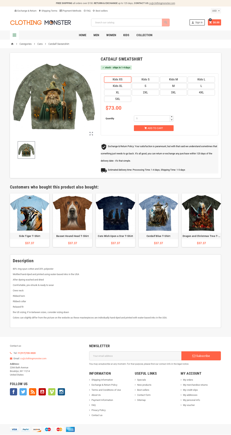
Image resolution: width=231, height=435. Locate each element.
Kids (126, 35)
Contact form (144, 395)
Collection (144, 35)
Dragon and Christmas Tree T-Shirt (203, 236)
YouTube (42, 392)
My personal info (191, 400)
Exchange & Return (25, 10)
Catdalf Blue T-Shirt (158, 236)
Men (96, 35)
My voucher (189, 405)
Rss (32, 392)
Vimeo (51, 392)
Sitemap (141, 400)
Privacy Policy (98, 410)
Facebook (13, 392)
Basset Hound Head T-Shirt (72, 236)
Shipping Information (102, 380)
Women (111, 35)
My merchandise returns (195, 385)
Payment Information (102, 400)
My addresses (190, 395)
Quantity (110, 118)
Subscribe (201, 356)
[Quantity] (152, 118)
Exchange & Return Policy (104, 385)
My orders (188, 380)
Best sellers (100, 10)
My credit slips (190, 390)
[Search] (130, 22)
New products (144, 385)
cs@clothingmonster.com (162, 3)
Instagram (61, 392)
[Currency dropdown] (216, 11)
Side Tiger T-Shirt (29, 236)
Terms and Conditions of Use (106, 390)
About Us (96, 395)
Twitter (23, 392)
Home (82, 35)
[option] (29, 220)
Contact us (97, 415)
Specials (141, 380)
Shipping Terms (48, 10)
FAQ (87, 10)
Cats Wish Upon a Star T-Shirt (115, 236)
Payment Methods (70, 10)
